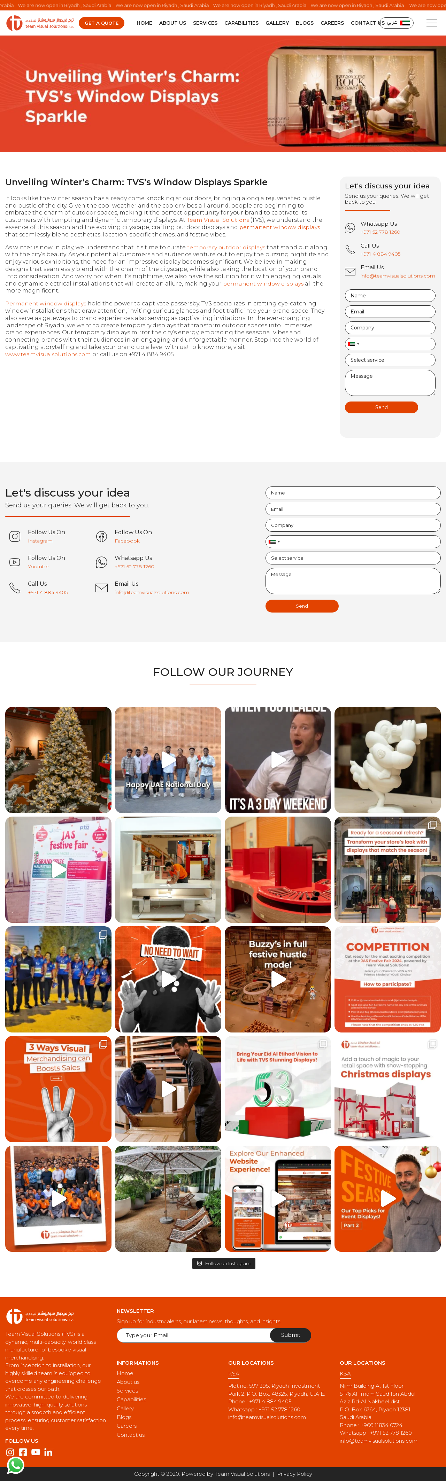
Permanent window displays (47, 304)
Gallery (277, 23)
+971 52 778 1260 (279, 1409)
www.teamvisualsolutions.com (49, 354)
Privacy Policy (294, 1474)
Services (205, 23)
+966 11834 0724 (381, 1425)
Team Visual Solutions (219, 220)
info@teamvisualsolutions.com (267, 1417)
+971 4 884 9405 (270, 1401)
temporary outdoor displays (227, 247)
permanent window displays (281, 227)
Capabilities (241, 23)
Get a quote (101, 23)
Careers (332, 23)
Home (144, 23)
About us (172, 23)
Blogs (305, 23)
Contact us (368, 23)
